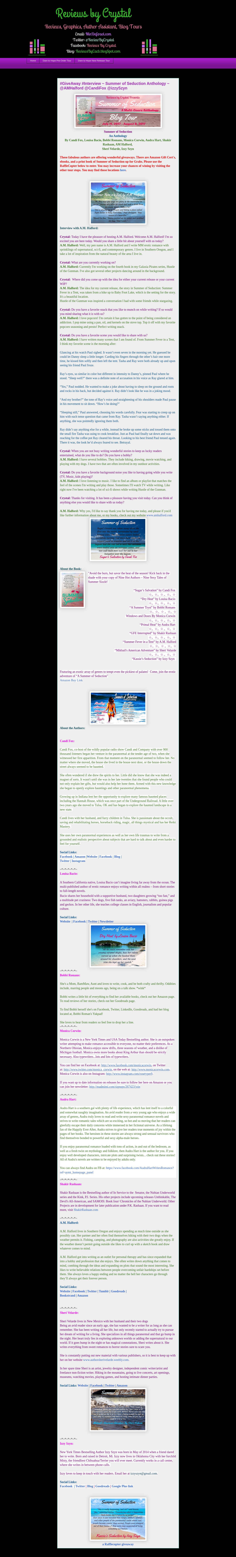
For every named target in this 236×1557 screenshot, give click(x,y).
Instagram (78, 861)
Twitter (64, 861)
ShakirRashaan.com (86, 1210)
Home (33, 60)
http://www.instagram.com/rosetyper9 (129, 1073)
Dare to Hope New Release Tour (94, 60)
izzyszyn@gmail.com (143, 1473)
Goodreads (118, 1291)
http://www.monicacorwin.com (151, 1069)
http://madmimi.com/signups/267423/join (114, 1086)
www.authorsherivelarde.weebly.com (105, 1360)
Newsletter (107, 921)
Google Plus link (122, 1486)
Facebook (66, 856)
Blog (117, 856)
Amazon (79, 856)
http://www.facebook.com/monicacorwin (126, 1065)
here (122, 170)
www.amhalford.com (159, 515)
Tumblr (104, 1291)
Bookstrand (67, 1295)
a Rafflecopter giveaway (118, 1544)
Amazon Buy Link (71, 680)
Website (92, 856)
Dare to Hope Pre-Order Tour (57, 60)
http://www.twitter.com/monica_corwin (88, 1069)
